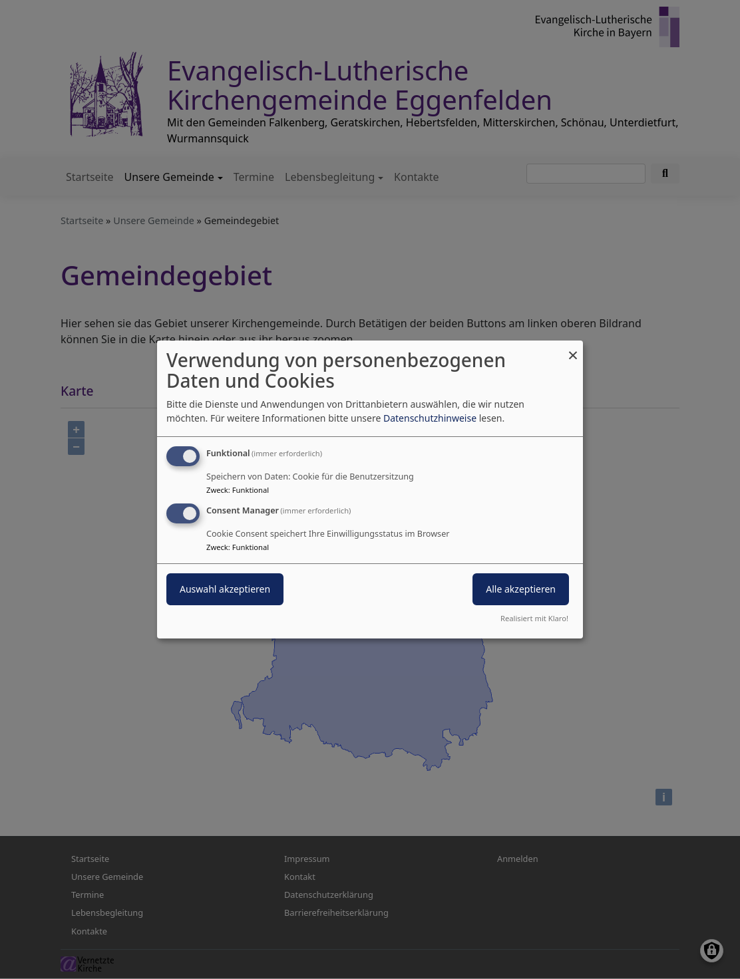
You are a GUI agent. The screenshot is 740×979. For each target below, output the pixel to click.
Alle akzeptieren (521, 589)
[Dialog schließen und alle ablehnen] (573, 349)
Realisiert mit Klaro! (534, 618)
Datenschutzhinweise (429, 418)
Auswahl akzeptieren (225, 589)
